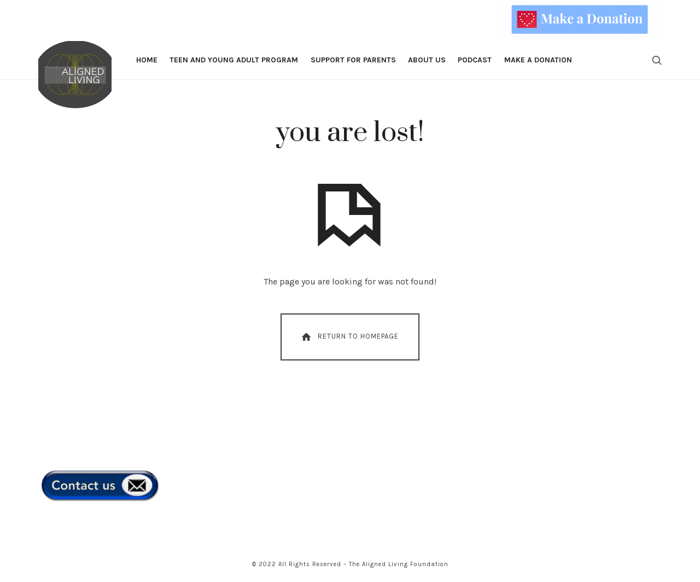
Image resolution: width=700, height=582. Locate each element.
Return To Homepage (349, 337)
